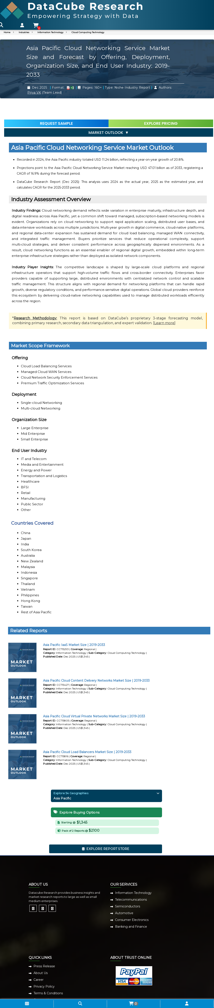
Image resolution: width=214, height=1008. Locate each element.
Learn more (164, 304)
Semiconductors (127, 887)
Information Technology (50, 32)
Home (7, 32)
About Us (40, 953)
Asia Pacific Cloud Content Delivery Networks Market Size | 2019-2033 (96, 661)
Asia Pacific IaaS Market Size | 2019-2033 (74, 625)
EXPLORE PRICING (156, 101)
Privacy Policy (44, 967)
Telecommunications (131, 880)
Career (38, 960)
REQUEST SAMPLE (56, 101)
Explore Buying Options (76, 793)
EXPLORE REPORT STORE (105, 829)
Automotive (124, 894)
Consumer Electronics (132, 900)
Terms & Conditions (48, 974)
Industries (24, 32)
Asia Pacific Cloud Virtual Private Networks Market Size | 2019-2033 (94, 697)
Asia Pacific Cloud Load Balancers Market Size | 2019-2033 (87, 732)
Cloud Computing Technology (88, 32)
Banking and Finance (131, 907)
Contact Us (41, 980)
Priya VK (34, 92)
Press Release (44, 947)
